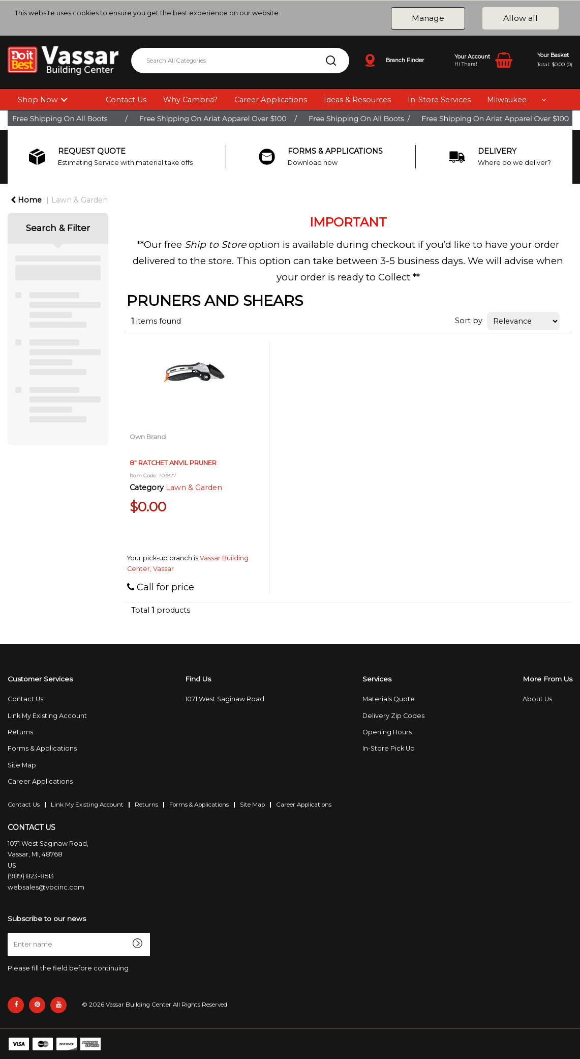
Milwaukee (507, 99)
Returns (20, 732)
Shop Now (38, 99)
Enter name (10, 932)
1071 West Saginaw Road (224, 699)
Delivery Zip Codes (393, 716)
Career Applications (270, 99)
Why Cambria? (190, 99)
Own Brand (148, 437)
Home (26, 200)
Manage (428, 18)
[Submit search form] (331, 60)
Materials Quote (388, 699)
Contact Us (126, 99)
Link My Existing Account (47, 716)
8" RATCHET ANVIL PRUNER (173, 463)
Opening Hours (387, 732)
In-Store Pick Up (388, 748)
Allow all (520, 18)
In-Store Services (439, 99)
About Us (537, 699)
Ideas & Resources (357, 99)
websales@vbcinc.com (46, 887)
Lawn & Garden (79, 200)
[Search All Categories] (240, 60)
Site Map (22, 765)
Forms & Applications (42, 748)
